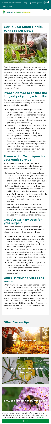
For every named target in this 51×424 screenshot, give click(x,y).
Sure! (25, 421)
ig (44, 2)
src (43, 8)
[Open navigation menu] (47, 8)
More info (41, 417)
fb (48, 2)
